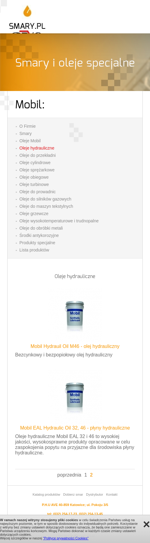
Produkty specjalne (37, 242)
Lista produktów (34, 250)
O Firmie (27, 126)
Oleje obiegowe (34, 177)
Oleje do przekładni (37, 155)
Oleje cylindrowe (35, 162)
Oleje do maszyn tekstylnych (46, 206)
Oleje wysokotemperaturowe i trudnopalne (58, 220)
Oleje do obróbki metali (41, 228)
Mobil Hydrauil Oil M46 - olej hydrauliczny (75, 346)
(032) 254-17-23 (65, 514)
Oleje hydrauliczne (36, 148)
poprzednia (69, 474)
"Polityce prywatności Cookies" (65, 538)
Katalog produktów (46, 494)
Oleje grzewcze (33, 213)
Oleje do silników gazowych (45, 199)
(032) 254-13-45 (91, 514)
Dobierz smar (73, 494)
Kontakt (111, 494)
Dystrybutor (94, 494)
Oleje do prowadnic (37, 191)
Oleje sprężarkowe (37, 169)
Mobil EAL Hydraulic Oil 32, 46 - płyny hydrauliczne (75, 427)
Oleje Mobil (30, 140)
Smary (25, 133)
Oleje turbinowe (34, 184)
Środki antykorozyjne (39, 235)
